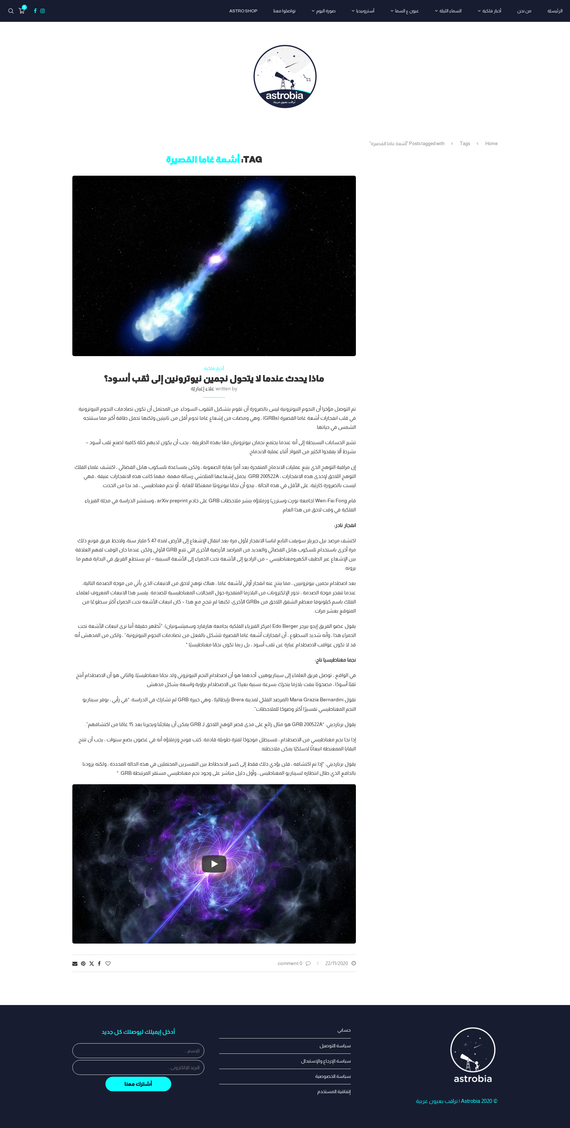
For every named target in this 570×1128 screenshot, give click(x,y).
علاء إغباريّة (202, 388)
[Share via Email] (74, 963)
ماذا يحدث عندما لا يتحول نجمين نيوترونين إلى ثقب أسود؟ (214, 378)
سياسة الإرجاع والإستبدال (326, 1061)
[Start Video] (214, 864)
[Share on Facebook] (99, 963)
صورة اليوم (326, 10)
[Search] (11, 10)
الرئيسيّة (555, 10)
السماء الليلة (450, 10)
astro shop (243, 10)
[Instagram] (42, 10)
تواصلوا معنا (284, 10)
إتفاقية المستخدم (334, 1091)
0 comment (294, 963)
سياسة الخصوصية (333, 1076)
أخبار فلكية (491, 10)
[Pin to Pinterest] (83, 963)
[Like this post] (108, 963)
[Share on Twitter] (91, 963)
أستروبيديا (365, 10)
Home (491, 143)
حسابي (344, 1030)
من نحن (524, 10)
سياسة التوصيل (335, 1045)
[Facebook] (35, 10)
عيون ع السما (407, 10)
